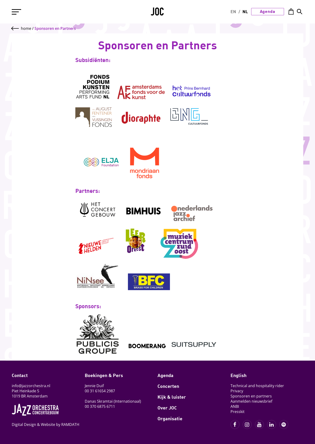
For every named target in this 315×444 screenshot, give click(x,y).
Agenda (267, 11)
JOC (157, 13)
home (26, 28)
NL (245, 11)
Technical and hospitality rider (257, 385)
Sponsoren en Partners (55, 28)
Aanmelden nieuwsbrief (251, 401)
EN (233, 11)
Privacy (236, 390)
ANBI (234, 406)
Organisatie (170, 418)
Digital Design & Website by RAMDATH (45, 424)
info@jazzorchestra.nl (31, 385)
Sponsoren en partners (251, 396)
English (238, 375)
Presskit (237, 411)
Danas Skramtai (99, 401)
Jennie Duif (94, 385)
